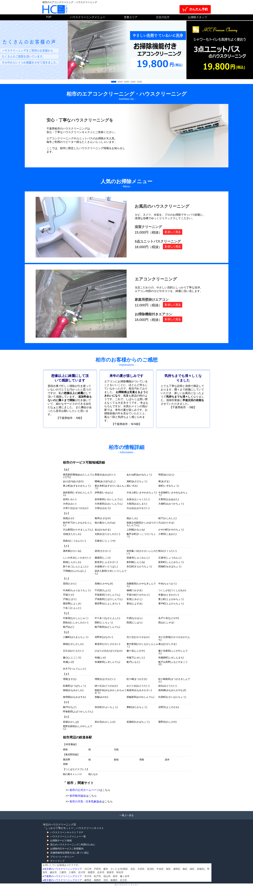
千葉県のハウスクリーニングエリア (63, 876)
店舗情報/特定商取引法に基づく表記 (69, 852)
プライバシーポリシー (62, 856)
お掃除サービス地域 (61, 840)
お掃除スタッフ (197, 17)
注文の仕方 (163, 17)
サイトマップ (57, 860)
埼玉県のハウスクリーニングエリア (63, 869)
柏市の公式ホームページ (84, 790)
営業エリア (130, 17)
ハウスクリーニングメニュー (87, 17)
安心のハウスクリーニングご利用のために (72, 844)
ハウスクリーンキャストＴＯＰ (66, 832)
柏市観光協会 (78, 795)
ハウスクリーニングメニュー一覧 (68, 836)
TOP (49, 17)
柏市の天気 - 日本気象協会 (86, 801)
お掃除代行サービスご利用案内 (66, 848)
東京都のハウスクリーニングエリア (63, 880)
